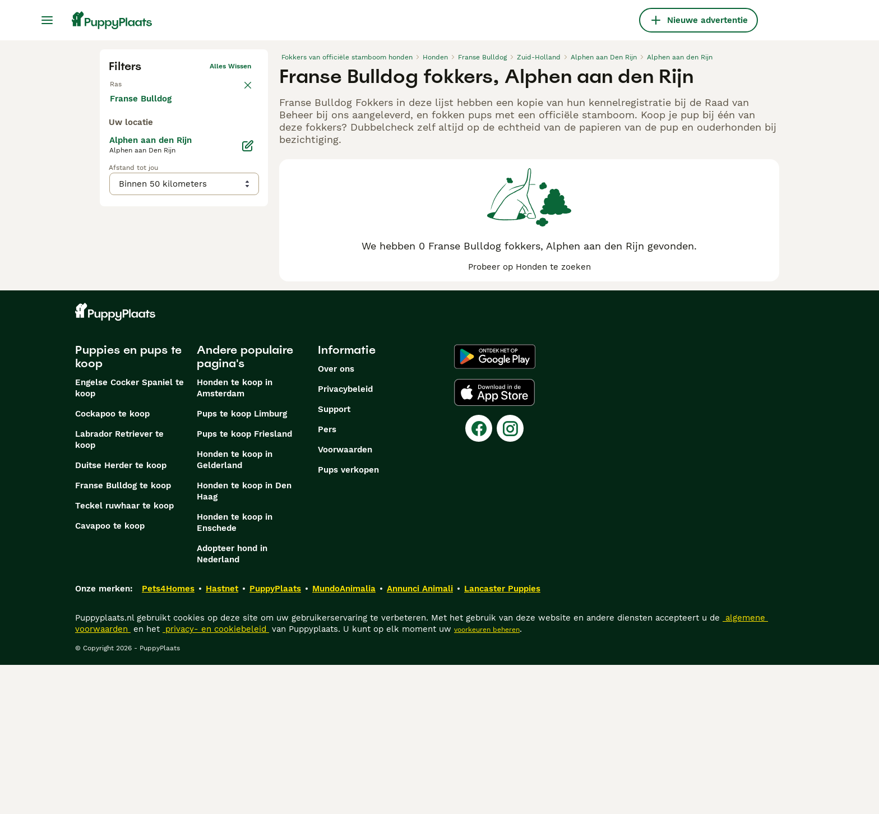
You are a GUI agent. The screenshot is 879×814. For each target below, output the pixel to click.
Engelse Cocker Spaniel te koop (129, 537)
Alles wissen (230, 66)
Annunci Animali (420, 738)
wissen (239, 88)
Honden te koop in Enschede (234, 671)
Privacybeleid (345, 538)
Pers (327, 579)
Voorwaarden (345, 599)
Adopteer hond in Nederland (232, 703)
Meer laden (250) (154, 322)
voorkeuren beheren (487, 779)
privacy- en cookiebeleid (216, 778)
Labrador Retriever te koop (119, 588)
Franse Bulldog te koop (123, 635)
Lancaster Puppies (502, 738)
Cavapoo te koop (110, 675)
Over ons (336, 518)
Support (334, 558)
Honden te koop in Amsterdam (234, 537)
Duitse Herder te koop (120, 614)
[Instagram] (510, 577)
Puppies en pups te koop (128, 505)
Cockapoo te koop (112, 563)
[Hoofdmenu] (47, 20)
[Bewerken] (248, 370)
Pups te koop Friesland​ (244, 583)
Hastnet (222, 738)
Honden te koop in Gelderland (234, 608)
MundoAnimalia (344, 738)
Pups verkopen (348, 619)
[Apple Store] (494, 541)
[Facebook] (478, 577)
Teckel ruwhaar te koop (124, 655)
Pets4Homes (168, 738)
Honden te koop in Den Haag (244, 640)
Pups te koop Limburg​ (242, 563)
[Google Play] (494, 505)
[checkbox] (115, 143)
